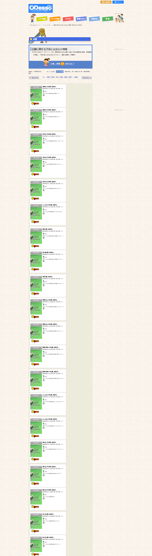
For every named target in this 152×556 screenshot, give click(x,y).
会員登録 (106, 2)
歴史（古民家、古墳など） (36, 507)
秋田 (50, 490)
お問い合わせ (86, 545)
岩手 (45, 490)
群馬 (55, 488)
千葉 (45, 488)
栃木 (60, 488)
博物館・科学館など (83, 449)
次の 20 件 (87, 78)
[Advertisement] (89, 8)
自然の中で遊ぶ (60, 446)
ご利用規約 (43, 545)
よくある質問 (66, 545)
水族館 (83, 451)
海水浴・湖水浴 (83, 443)
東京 (35, 488)
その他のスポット (73, 507)
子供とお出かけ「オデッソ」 (72, 540)
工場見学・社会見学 (38, 451)
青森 (40, 490)
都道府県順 (87, 71)
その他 (83, 454)
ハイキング (38, 454)
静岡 (65, 488)
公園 (38, 449)
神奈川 (29, 488)
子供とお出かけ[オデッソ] (74, 552)
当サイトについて (32, 545)
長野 (35, 490)
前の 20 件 (33, 78)
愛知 (70, 488)
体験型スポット (60, 449)
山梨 (30, 490)
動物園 (83, 446)
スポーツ (38, 446)
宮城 (55, 490)
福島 (60, 490)
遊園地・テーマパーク (38, 443)
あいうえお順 (50, 71)
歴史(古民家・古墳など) (60, 451)
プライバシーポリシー (54, 545)
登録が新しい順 (68, 71)
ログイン (118, 2)
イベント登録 (76, 545)
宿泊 (60, 443)
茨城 (50, 488)
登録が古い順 (79, 71)
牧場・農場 (60, 454)
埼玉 (40, 488)
